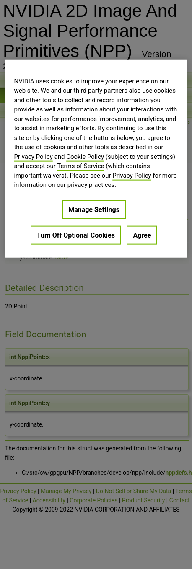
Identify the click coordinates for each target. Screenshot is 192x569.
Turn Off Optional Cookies (76, 235)
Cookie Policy (85, 156)
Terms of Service (80, 166)
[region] (96, 158)
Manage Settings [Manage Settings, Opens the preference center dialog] (93, 209)
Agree (142, 235)
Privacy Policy (33, 156)
